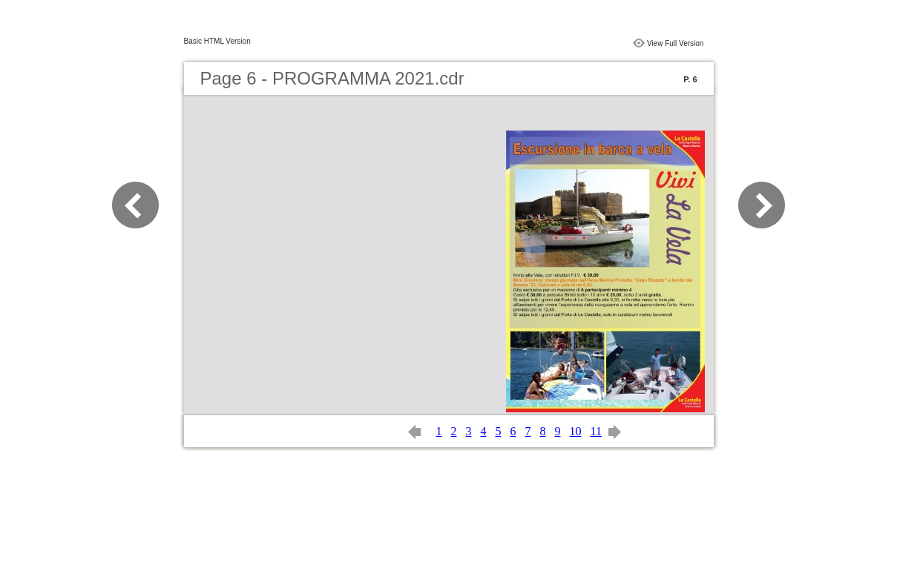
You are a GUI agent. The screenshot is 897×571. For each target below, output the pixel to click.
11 (596, 431)
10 (576, 431)
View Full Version (675, 43)
